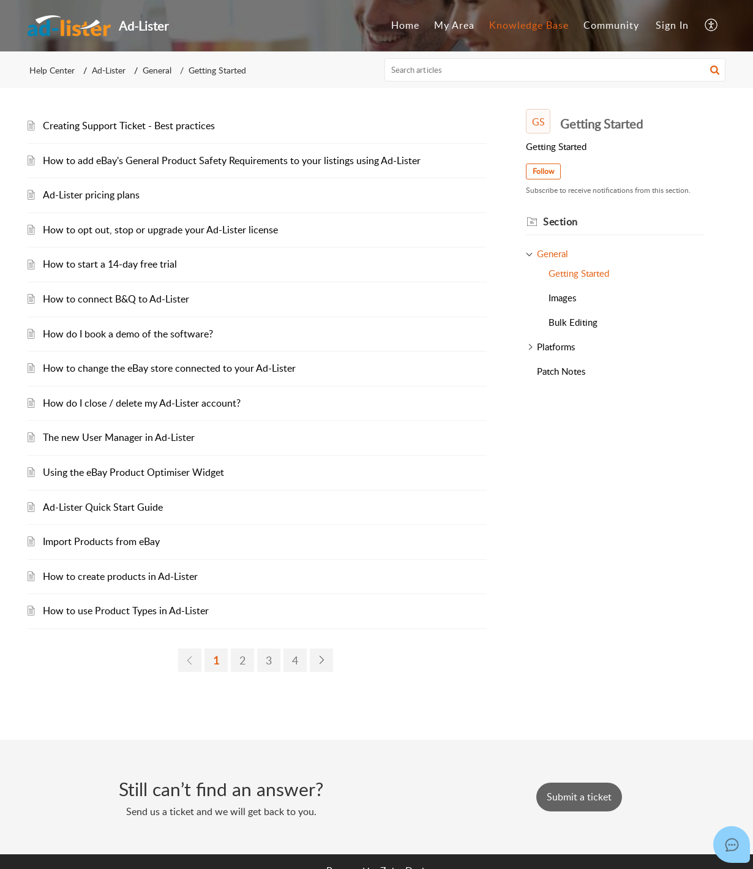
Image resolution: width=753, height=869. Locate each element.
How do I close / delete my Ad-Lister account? (142, 403)
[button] (711, 26)
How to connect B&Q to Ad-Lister (116, 299)
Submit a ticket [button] (579, 796)
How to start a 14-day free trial (110, 264)
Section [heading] (560, 221)
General (157, 70)
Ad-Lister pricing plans (91, 194)
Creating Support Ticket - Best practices (129, 125)
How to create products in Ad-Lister (120, 576)
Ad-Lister (109, 70)
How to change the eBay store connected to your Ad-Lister (169, 368)
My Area (454, 25)
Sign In (672, 25)
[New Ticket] (579, 796)
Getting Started (579, 273)
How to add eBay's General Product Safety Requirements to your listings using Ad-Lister (232, 160)
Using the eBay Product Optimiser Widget (133, 472)
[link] (189, 660)
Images (562, 298)
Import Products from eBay (101, 541)
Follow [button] (543, 171)
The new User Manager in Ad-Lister (119, 437)
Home (405, 25)
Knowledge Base (529, 25)
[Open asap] (731, 844)
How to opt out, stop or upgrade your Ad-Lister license (160, 229)
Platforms (556, 346)
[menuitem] (405, 26)
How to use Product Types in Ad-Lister (126, 610)
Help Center (52, 70)
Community (611, 25)
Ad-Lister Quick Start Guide (103, 507)
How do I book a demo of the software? (128, 333)
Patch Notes (561, 371)
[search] (555, 69)
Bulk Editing (573, 322)
